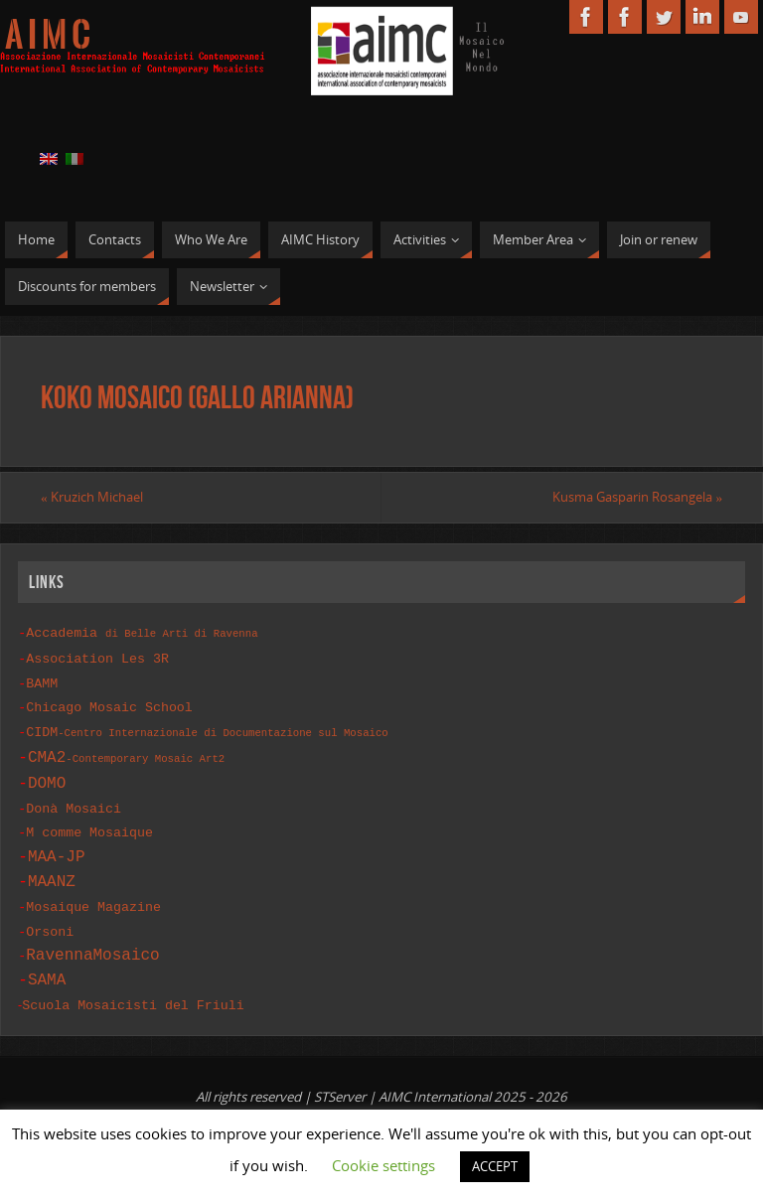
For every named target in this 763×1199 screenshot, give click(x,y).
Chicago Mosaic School (109, 703)
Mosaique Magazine (93, 899)
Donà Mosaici (73, 803)
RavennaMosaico (92, 946)
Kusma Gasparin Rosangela (637, 497)
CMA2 (126, 752)
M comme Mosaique (89, 825)
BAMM (42, 680)
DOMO (47, 778)
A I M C (47, 36)
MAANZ (52, 874)
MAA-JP (56, 849)
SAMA (47, 970)
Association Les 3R (97, 657)
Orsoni (50, 923)
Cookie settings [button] (383, 1165)
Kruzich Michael (92, 497)
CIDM (206, 727)
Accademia (141, 632)
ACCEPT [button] (495, 1166)
